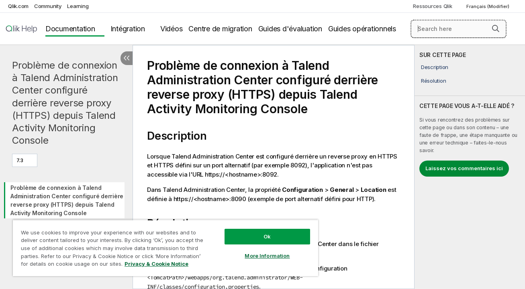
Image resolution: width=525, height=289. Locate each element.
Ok (266, 236)
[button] (496, 28)
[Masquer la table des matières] (127, 58)
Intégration (127, 28)
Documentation (70, 28)
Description (434, 67)
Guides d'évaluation (290, 28)
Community (48, 6)
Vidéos (171, 28)
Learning (77, 6)
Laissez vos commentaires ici (464, 168)
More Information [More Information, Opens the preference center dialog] (266, 255)
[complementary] (470, 167)
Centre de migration (220, 28)
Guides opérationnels (362, 28)
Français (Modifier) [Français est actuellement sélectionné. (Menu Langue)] (488, 6)
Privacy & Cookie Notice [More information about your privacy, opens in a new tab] (156, 264)
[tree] (66, 198)
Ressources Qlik (432, 6)
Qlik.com (18, 6)
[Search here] (458, 28)
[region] (165, 248)
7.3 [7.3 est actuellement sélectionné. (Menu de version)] (20, 160)
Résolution (433, 80)
